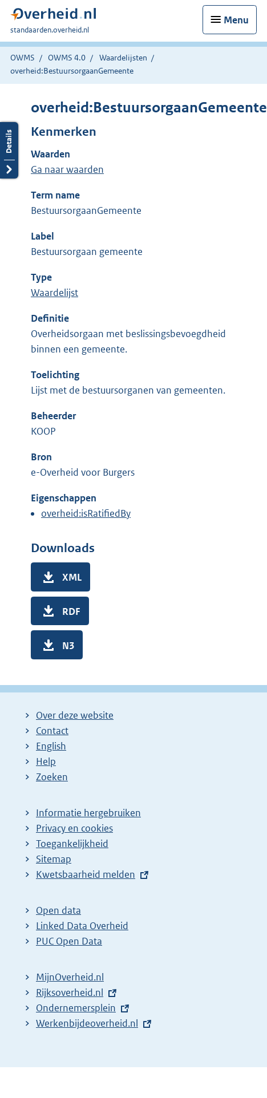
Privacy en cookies (74, 828)
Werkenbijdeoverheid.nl (87, 1023)
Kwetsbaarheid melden (85, 874)
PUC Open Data (69, 941)
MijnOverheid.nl (70, 977)
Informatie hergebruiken (88, 813)
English (51, 746)
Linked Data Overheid (82, 925)
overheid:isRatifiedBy (86, 513)
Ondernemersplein (76, 1008)
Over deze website (75, 715)
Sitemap (53, 859)
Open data (58, 910)
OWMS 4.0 (67, 57)
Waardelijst (54, 292)
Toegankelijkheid (72, 843)
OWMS (22, 57)
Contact (52, 730)
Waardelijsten (123, 57)
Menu (236, 20)
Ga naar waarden (67, 169)
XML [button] (72, 577)
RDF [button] (71, 611)
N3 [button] (68, 645)
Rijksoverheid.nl (69, 992)
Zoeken (52, 777)
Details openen (9, 150)
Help (46, 761)
